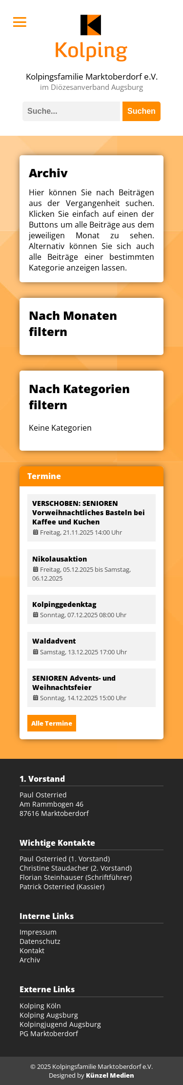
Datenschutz (40, 941)
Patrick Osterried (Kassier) (62, 886)
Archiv (30, 959)
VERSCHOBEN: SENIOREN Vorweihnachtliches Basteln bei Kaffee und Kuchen (88, 512)
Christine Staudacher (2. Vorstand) (76, 868)
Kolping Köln (40, 1005)
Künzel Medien (110, 1075)
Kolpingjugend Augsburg (60, 1024)
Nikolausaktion (59, 558)
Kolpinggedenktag (64, 604)
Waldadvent (54, 641)
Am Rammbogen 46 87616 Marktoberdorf (54, 808)
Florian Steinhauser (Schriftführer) (76, 877)
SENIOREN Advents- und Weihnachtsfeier (74, 682)
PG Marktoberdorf (49, 1033)
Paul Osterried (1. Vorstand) (65, 858)
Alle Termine (51, 723)
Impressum (38, 932)
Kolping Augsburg (49, 1015)
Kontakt (32, 950)
